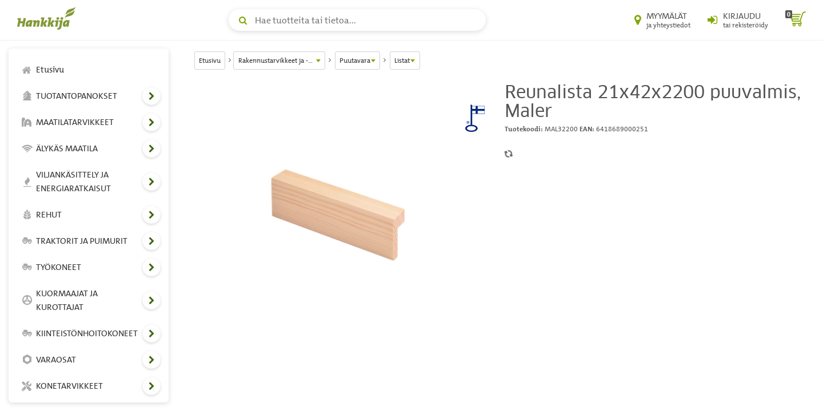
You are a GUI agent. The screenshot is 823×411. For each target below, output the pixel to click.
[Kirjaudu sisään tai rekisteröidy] (738, 20)
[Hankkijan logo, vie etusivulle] (48, 18)
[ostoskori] (795, 20)
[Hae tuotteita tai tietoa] (357, 20)
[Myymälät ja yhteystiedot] (662, 20)
